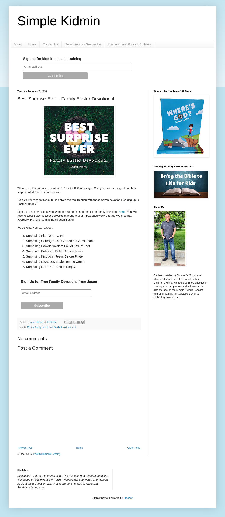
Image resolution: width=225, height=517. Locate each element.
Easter (30, 327)
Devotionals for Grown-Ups (83, 44)
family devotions (62, 327)
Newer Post (25, 447)
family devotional (43, 327)
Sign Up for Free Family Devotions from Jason (59, 281)
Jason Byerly (37, 322)
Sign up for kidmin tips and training (52, 59)
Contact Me (50, 44)
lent (74, 327)
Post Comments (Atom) (46, 454)
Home (32, 44)
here (122, 211)
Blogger (128, 497)
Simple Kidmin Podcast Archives (129, 44)
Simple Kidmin (58, 21)
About (18, 44)
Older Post (133, 447)
